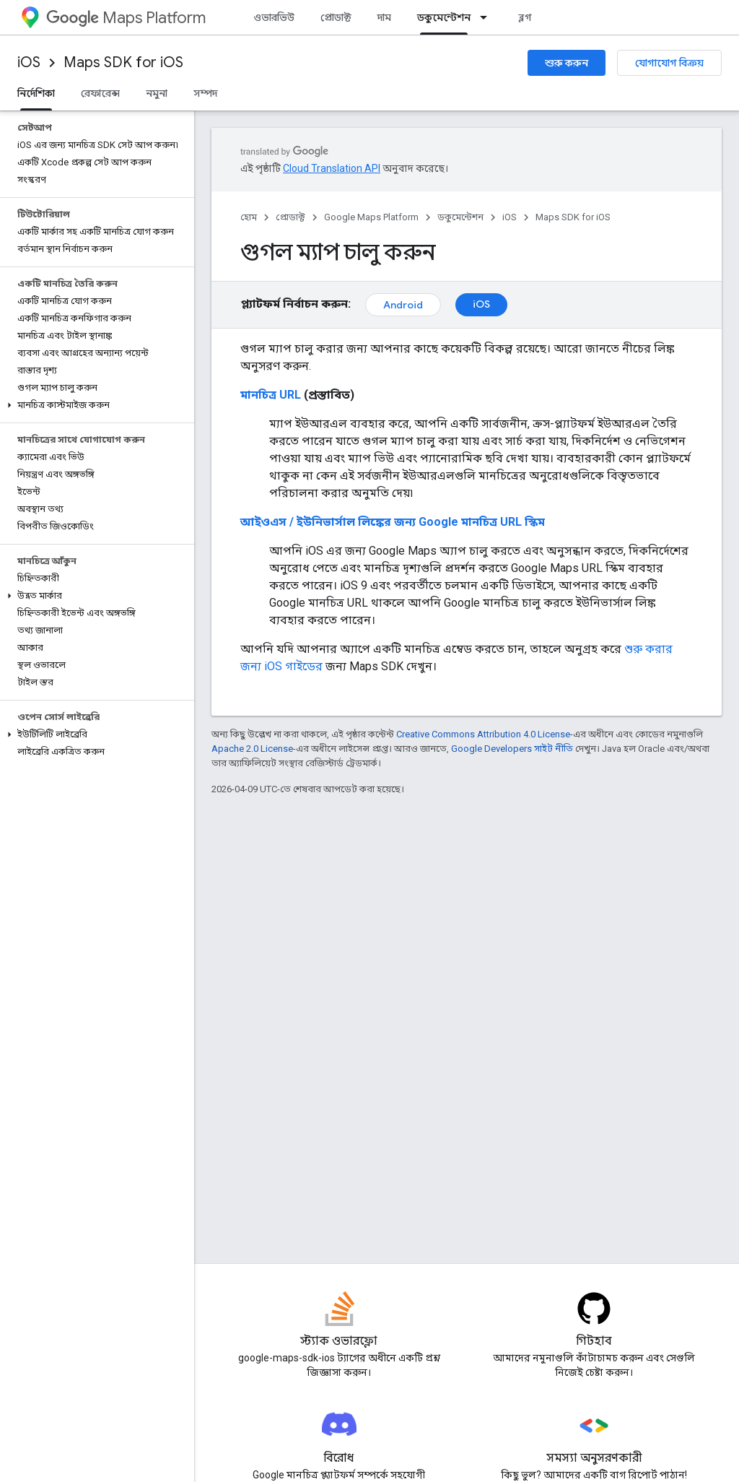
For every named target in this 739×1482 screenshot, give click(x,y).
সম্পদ (205, 93)
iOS (28, 62)
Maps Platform (126, 17)
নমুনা (156, 93)
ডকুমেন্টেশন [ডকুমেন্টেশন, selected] (444, 17)
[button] (94, 405)
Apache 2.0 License (252, 748)
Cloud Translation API (331, 168)
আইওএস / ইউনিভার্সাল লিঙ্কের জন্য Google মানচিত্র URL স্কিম (392, 522)
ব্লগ (525, 17)
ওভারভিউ (273, 17)
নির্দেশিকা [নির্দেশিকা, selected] (36, 93)
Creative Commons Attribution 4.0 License (483, 734)
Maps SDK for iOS (123, 62)
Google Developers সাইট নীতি (512, 748)
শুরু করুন (566, 62)
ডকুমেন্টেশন (460, 217)
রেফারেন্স (100, 93)
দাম (384, 17)
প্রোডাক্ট (335, 17)
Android (403, 304)
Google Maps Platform (371, 217)
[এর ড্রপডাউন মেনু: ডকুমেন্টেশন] (488, 17)
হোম (248, 217)
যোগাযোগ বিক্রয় (669, 62)
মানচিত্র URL (270, 395)
